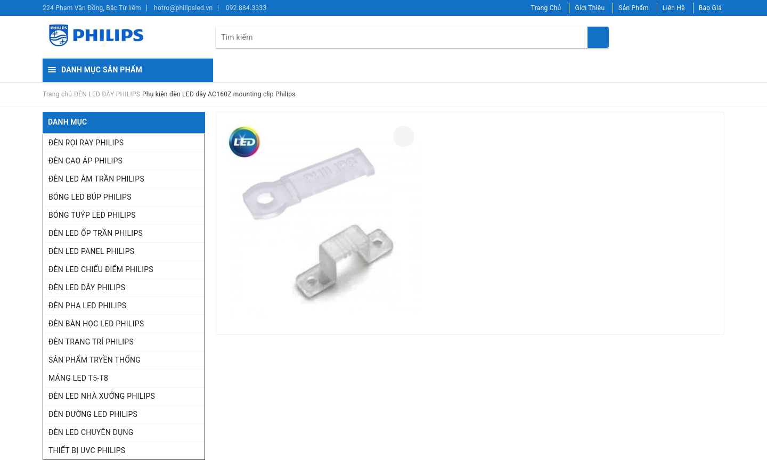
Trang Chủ (546, 8)
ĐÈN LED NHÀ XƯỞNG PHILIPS (101, 396)
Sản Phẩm (633, 8)
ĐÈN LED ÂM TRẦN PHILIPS (96, 179)
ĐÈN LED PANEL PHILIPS (91, 251)
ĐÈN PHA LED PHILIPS (87, 305)
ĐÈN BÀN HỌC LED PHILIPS (96, 323)
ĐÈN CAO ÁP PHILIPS (85, 161)
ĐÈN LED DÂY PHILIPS (86, 287)
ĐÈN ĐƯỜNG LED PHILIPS (92, 414)
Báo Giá (710, 8)
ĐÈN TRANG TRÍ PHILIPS (91, 342)
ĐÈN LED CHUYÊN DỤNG (91, 432)
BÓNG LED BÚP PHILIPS (90, 197)
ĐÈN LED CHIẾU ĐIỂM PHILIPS (100, 269)
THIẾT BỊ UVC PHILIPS (86, 450)
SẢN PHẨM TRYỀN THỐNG (94, 360)
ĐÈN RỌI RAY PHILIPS (86, 142)
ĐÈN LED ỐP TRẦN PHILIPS (95, 233)
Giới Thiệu (590, 8)
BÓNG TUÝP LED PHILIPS (92, 215)
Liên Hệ (674, 8)
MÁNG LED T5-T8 (78, 378)
